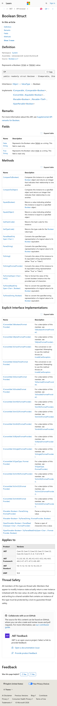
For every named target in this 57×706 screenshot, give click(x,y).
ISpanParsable (19, 103)
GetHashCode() (9, 222)
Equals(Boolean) (9, 202)
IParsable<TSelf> (39, 99)
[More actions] (53, 9)
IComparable (18, 90)
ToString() (6, 256)
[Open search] (46, 3)
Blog (32, 695)
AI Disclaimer (7, 695)
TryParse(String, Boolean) (12, 295)
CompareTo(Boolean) (11, 177)
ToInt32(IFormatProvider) (44, 417)
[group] (28, 76)
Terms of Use (41, 699)
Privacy (4, 699)
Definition (7, 27)
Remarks (7, 30)
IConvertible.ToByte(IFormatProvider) (17, 337)
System (15, 53)
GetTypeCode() (8, 229)
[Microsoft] (28, 3)
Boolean (41, 90)
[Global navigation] (2, 3)
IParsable (17, 99)
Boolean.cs (13, 59)
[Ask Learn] (41, 9)
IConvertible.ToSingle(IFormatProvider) (17, 449)
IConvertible (18, 94)
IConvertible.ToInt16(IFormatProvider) (17, 402)
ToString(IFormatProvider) (13, 266)
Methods (7, 36)
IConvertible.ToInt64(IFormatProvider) (17, 424)
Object (15, 84)
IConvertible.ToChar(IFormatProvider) (17, 347)
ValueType (25, 84)
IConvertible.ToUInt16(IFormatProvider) (17, 474)
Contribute (43, 695)
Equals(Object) (8, 212)
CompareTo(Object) (10, 189)
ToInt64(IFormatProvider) (44, 429)
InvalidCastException (42, 357)
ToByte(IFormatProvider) (44, 342)
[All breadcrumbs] (4, 9)
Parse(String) (8, 246)
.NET (10, 9)
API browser (21, 9)
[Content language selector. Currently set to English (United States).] (13, 684)
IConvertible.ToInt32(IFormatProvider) (17, 411)
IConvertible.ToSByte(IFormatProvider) (17, 436)
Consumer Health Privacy (21, 699)
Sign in (52, 3)
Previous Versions (21, 695)
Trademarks (6, 702)
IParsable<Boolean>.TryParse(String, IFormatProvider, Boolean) (27, 518)
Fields (6, 33)
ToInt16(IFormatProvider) (44, 407)
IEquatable (29, 94)
